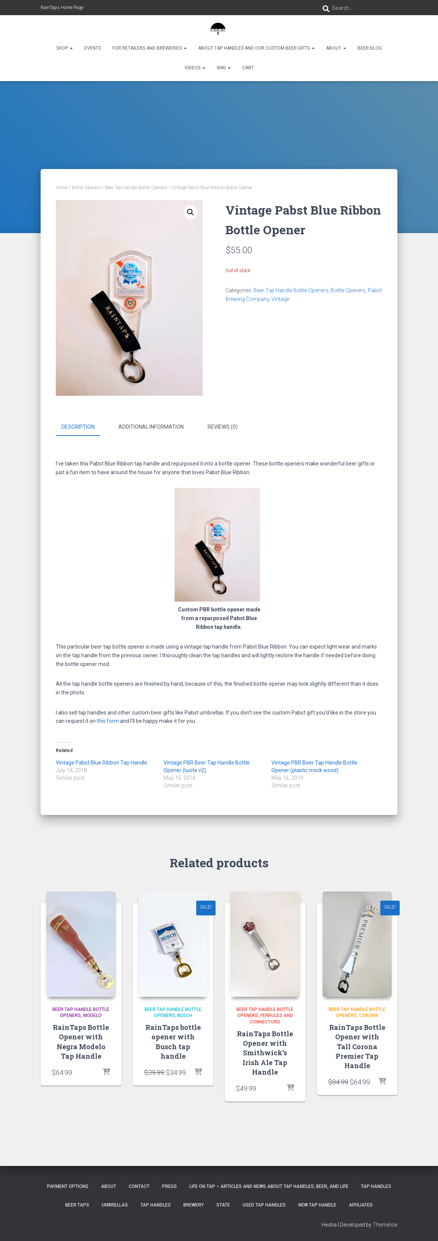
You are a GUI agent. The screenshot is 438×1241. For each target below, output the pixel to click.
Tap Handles (376, 1186)
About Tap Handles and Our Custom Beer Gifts (256, 48)
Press (169, 1186)
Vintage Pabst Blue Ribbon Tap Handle (101, 762)
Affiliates (361, 1204)
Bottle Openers (86, 187)
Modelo (92, 1015)
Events (92, 48)
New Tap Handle (317, 1204)
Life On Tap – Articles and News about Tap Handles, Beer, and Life (268, 1186)
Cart (248, 68)
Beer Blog (370, 48)
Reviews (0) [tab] (223, 427)
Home (62, 187)
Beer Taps (77, 1204)
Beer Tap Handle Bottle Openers (136, 187)
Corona (368, 1015)
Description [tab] (78, 427)
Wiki (224, 68)
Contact (139, 1186)
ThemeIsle (385, 1224)
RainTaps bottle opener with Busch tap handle (173, 1041)
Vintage (280, 299)
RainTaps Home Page (62, 7)
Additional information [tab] (151, 427)
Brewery (193, 1204)
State (223, 1204)
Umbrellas (115, 1204)
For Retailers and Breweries (149, 48)
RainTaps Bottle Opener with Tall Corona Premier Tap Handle (357, 1046)
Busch (184, 1015)
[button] (190, 212)
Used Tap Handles (264, 1204)
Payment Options (67, 1186)
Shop (64, 48)
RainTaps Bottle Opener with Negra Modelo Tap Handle (81, 1041)
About (336, 48)
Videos (194, 68)
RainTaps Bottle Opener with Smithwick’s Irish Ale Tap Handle (265, 1052)
